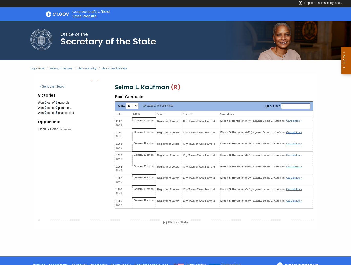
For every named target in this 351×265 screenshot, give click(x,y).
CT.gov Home (37, 68)
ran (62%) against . (261, 155)
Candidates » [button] (294, 120)
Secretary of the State (61, 68)
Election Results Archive (114, 68)
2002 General (65, 129)
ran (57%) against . (261, 166)
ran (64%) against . (261, 120)
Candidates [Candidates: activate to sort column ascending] (227, 114)
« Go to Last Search (53, 86)
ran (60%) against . (261, 143)
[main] (175, 138)
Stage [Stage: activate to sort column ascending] (136, 113)
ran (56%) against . (261, 189)
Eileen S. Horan (48, 129)
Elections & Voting (87, 68)
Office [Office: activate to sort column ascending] (160, 114)
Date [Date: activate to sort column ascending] (118, 114)
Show (128, 106)
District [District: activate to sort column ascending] (187, 114)
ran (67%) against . (261, 132)
